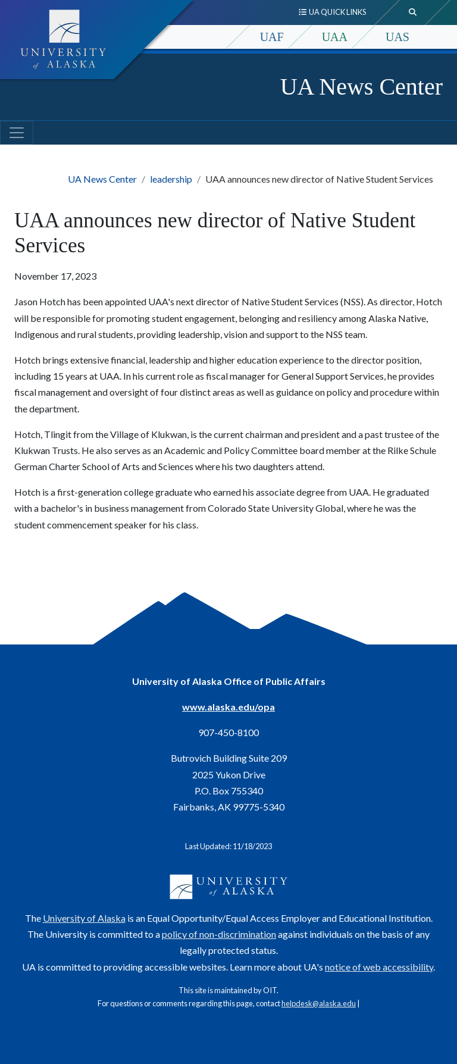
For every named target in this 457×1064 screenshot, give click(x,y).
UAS (397, 36)
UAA (335, 36)
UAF (272, 36)
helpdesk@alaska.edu (318, 1003)
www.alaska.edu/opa (228, 706)
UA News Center (361, 86)
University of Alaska (84, 918)
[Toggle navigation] (16, 133)
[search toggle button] (412, 12)
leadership (171, 178)
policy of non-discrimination (219, 934)
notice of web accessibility (379, 966)
